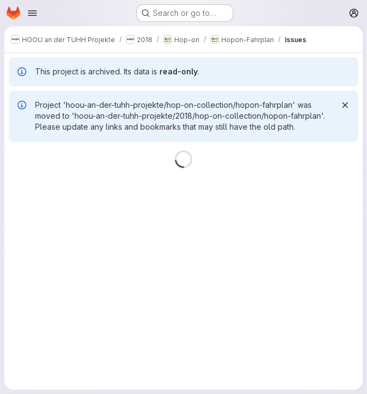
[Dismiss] (345, 105)
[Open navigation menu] (32, 13)
